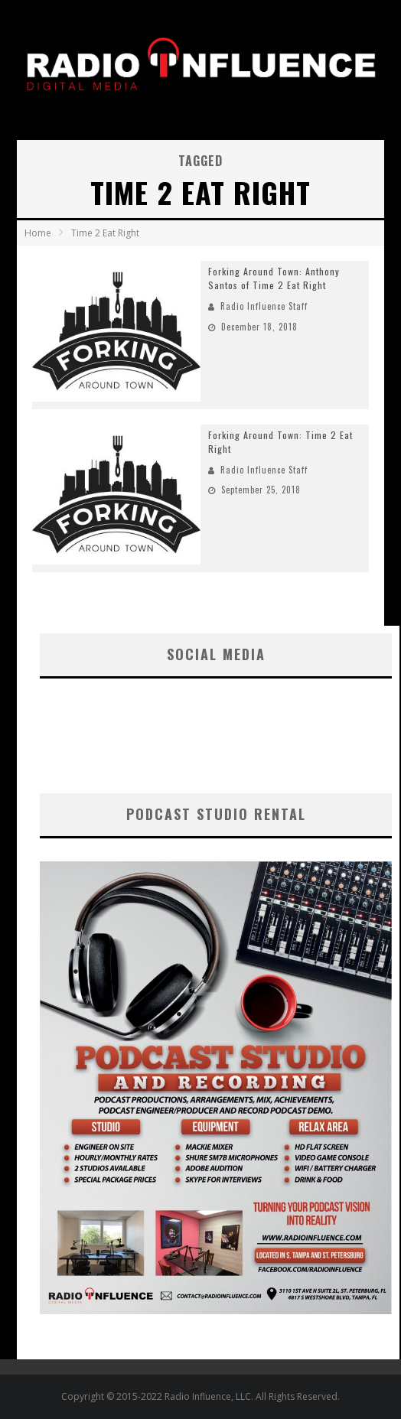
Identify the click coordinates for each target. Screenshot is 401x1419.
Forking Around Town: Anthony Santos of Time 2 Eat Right (274, 278)
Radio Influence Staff (264, 306)
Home (37, 232)
